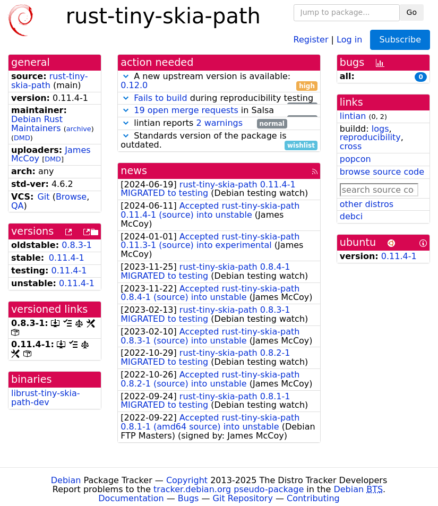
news (134, 171)
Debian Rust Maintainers (37, 123)
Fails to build (160, 98)
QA (17, 206)
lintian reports (204, 123)
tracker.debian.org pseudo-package (228, 489)
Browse (71, 197)
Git (43, 197)
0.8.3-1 (77, 245)
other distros (366, 204)
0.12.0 (134, 85)
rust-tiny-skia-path (49, 80)
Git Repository (243, 498)
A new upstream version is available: (219, 81)
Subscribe (400, 40)
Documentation (131, 498)
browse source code (382, 172)
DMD (22, 138)
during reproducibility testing (219, 98)
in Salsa (219, 110)
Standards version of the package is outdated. (219, 141)
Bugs (188, 498)
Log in (349, 39)
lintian (353, 116)
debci (351, 216)
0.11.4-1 (66, 258)
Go (412, 12)
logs (380, 129)
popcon (355, 159)
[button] (125, 76)
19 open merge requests (186, 110)
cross (351, 146)
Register (311, 39)
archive (78, 129)
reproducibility (370, 137)
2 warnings (219, 123)
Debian (66, 480)
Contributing (313, 498)
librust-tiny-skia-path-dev (45, 397)
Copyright (187, 480)
